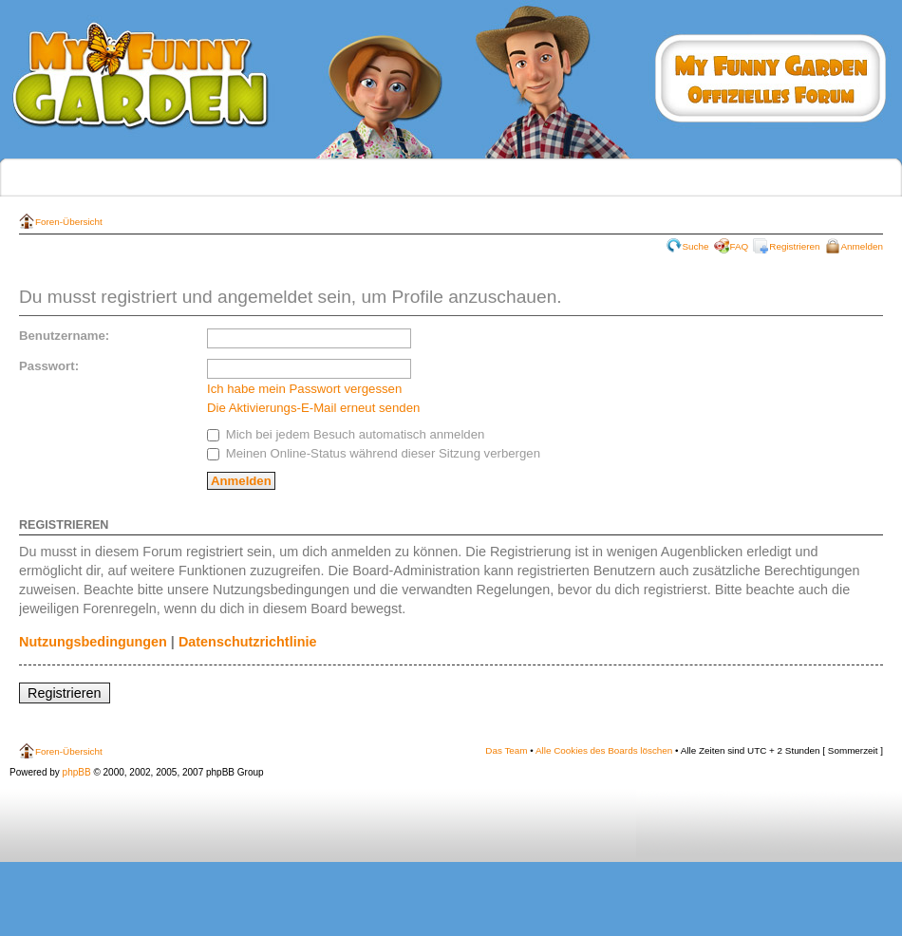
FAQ (739, 246)
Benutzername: (64, 335)
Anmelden (862, 246)
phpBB (77, 772)
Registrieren (794, 246)
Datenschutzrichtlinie (248, 641)
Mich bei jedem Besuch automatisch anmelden (345, 434)
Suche (696, 246)
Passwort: (49, 366)
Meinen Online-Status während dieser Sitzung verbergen (373, 453)
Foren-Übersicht (69, 221)
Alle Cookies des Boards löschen (604, 750)
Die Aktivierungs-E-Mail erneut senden (313, 408)
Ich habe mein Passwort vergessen (304, 389)
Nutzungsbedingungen (93, 641)
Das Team (506, 750)
